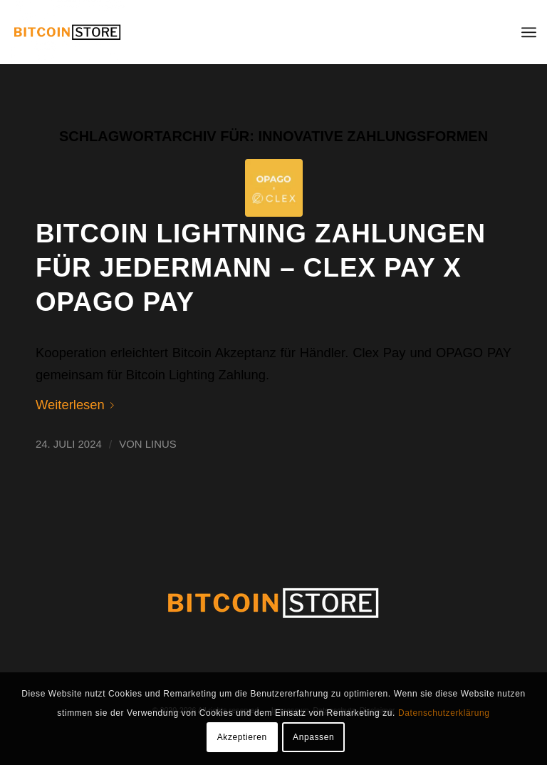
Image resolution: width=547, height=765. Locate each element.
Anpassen (313, 737)
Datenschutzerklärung (444, 713)
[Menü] (528, 32)
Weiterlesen (78, 404)
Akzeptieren (242, 737)
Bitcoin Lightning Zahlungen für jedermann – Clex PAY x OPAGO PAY (261, 268)
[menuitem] (528, 32)
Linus (161, 444)
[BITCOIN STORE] (68, 32)
